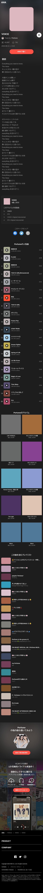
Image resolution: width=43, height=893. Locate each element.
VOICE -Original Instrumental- (16, 217)
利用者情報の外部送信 (8, 870)
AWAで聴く (21, 51)
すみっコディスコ (32, 516)
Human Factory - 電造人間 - (11, 489)
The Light (11, 516)
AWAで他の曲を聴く (21, 752)
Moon (11, 543)
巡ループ (11, 462)
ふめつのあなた (11, 435)
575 (8, 214)
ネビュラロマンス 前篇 (32, 489)
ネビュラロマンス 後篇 (32, 435)
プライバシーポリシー (16, 867)
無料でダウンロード (22, 790)
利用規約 (4, 867)
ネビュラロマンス (32, 462)
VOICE (14, 200)
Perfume (15, 38)
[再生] (39, 35)
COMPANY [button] (6, 847)
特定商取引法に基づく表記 (25, 870)
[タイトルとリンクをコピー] (28, 233)
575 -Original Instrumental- (15, 220)
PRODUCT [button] (6, 841)
